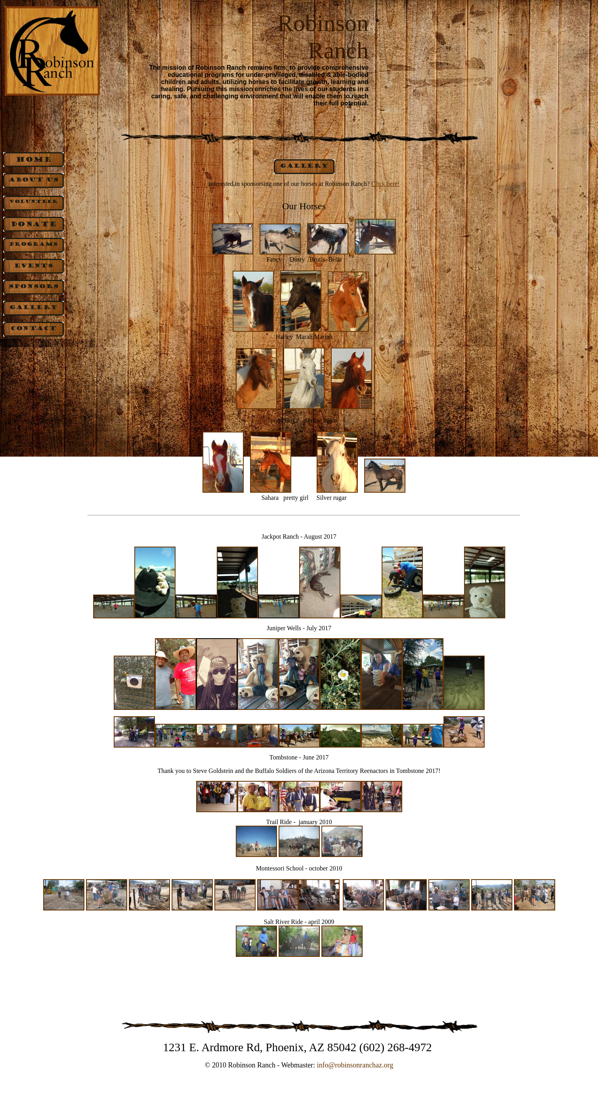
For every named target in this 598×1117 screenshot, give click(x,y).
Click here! (385, 183)
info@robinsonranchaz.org (355, 1065)
